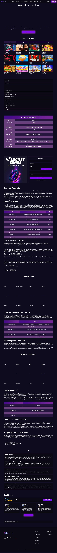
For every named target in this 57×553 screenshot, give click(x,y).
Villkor (36, 533)
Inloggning (48, 1)
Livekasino (17, 1)
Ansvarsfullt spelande (38, 536)
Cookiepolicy (37, 538)
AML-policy (37, 544)
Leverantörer (7, 92)
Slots (47, 42)
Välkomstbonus (28, 31)
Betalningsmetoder (8, 99)
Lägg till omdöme (47, 500)
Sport (21, 1)
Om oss (36, 532)
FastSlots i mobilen (8, 101)
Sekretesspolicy (37, 535)
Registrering (54, 1)
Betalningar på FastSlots (9, 97)
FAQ (6, 108)
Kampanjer (26, 1)
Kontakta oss (37, 541)
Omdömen (7, 110)
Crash (34, 42)
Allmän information (50, 533)
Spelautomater (35, 1)
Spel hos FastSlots (8, 90)
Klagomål (48, 536)
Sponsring (49, 532)
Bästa (9, 42)
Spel (40, 1)
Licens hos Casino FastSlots (10, 103)
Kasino (13, 1)
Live (22, 42)
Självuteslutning (49, 535)
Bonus (31, 1)
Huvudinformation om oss (9, 86)
